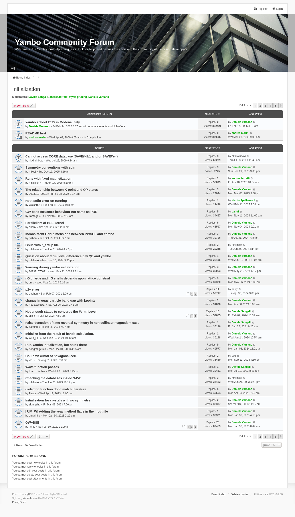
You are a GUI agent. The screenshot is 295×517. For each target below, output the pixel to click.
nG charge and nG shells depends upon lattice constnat (67, 278)
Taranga (33, 216)
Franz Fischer (37, 371)
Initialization (26, 89)
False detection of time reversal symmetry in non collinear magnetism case (82, 322)
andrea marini (37, 137)
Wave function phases (42, 367)
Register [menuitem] (261, 8)
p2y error (32, 289)
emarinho (34, 415)
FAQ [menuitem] (12, 68)
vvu (31, 360)
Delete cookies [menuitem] (239, 494)
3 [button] (265, 106)
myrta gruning (78, 96)
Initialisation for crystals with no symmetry (57, 400)
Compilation (94, 137)
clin (31, 315)
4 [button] (270, 106)
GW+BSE (32, 422)
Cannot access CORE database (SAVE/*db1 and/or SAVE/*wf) (71, 156)
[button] (280, 105)
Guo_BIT (34, 338)
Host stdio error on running (46, 200)
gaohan (33, 293)
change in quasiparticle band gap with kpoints (60, 300)
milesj (32, 171)
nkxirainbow (36, 160)
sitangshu (34, 404)
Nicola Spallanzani (243, 200)
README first (35, 133)
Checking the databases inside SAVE (53, 378)
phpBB (28, 494)
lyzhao (33, 238)
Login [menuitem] (277, 8)
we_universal (24, 498)
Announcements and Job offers (106, 126)
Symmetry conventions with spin (50, 167)
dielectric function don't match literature (55, 389)
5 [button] (275, 106)
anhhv (32, 227)
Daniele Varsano (98, 96)
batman (33, 326)
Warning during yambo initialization (52, 267)
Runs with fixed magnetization (48, 178)
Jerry (235, 289)
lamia (32, 426)
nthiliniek (34, 182)
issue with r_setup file (42, 245)
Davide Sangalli (38, 96)
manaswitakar (37, 304)
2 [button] (260, 106)
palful (235, 211)
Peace (32, 393)
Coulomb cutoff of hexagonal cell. (51, 356)
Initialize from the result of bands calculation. (59, 334)
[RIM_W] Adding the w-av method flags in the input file (66, 411)
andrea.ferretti (58, 96)
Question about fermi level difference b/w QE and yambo (68, 256)
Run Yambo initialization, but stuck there (56, 345)
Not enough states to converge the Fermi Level (61, 311)
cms (31, 282)
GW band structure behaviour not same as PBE (61, 212)
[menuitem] (16, 502)
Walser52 (34, 204)
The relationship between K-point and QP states (61, 189)
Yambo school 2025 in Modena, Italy (52, 122)
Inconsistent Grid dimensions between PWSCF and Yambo (69, 234)
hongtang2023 (37, 349)
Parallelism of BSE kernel (44, 223)
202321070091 (38, 193)
